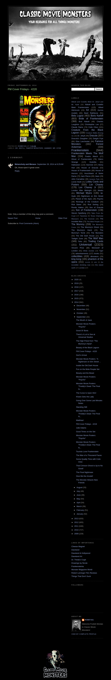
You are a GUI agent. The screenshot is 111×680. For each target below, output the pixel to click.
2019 (76, 283)
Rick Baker (76, 204)
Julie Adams (81, 428)
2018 (76, 287)
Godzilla (92, 162)
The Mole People (93, 221)
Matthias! (80, 420)
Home (37, 218)
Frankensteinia (77, 566)
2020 (76, 279)
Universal (85, 244)
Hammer (48, 148)
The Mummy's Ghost (90, 227)
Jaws (97, 176)
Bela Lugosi (77, 115)
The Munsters (97, 233)
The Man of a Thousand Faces (89, 455)
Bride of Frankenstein (91, 118)
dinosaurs (94, 256)
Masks (100, 190)
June (79, 495)
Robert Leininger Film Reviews (84, 573)
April (79, 502)
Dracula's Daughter (79, 138)
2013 (76, 518)
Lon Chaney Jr (87, 187)
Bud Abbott (84, 121)
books (96, 253)
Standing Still (81, 407)
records (87, 262)
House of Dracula (89, 168)
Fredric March (91, 156)
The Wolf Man (95, 238)
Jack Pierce (85, 176)
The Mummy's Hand (81, 230)
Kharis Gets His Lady (85, 397)
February (81, 510)
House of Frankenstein (81, 170)
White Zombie (88, 251)
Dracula (93, 135)
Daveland (75, 550)
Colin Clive (93, 127)
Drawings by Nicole (79, 563)
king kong (76, 259)
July (79, 491)
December (81, 305)
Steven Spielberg (78, 213)
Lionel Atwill (76, 182)
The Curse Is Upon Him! (86, 393)
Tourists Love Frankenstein (87, 451)
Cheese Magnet (78, 546)
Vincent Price (77, 248)
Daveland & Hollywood (80, 553)
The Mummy (77, 224)
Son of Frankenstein (86, 210)
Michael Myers (84, 193)
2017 (76, 291)
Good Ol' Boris (82, 330)
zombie (82, 268)
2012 (76, 522)
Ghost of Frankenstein (81, 159)
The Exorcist (89, 219)
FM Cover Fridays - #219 (86, 424)
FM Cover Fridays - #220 (86, 351)
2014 (76, 302)
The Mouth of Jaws (84, 320)
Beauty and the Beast (85, 373)
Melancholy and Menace (25, 164)
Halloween (75, 165)
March (79, 506)
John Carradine (77, 179)
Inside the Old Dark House (87, 365)
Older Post (62, 218)
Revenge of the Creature (87, 202)
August (80, 487)
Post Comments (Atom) (29, 223)
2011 (76, 526)
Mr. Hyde (57, 148)
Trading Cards (95, 241)
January (80, 514)
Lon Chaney (96, 184)
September (81, 317)
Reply (17, 171)
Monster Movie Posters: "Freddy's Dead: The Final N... (88, 386)
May (79, 499)
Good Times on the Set (85, 432)
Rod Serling (93, 204)
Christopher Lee (92, 124)
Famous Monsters (34, 148)
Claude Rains (77, 127)
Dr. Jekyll (20, 148)
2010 (76, 530)
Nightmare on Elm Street (92, 196)
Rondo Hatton (77, 207)
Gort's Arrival (81, 355)
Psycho (100, 199)
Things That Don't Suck (81, 576)
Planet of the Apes (84, 199)
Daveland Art (76, 556)
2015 (76, 298)
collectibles (76, 256)
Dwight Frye (98, 138)
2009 (76, 534)
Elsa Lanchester (83, 141)
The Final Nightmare (84, 472)
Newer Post (12, 218)
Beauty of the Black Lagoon (87, 347)
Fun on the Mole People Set (87, 369)
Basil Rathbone (91, 113)
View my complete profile (83, 634)
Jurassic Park (94, 179)
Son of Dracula (96, 207)
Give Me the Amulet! (84, 476)
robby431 (89, 620)
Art (87, 110)
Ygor (101, 251)
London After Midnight (81, 190)
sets (95, 262)
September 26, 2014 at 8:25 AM (50, 164)
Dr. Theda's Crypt (78, 560)
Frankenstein (80, 150)
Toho (80, 241)
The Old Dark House (85, 236)
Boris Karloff (97, 115)
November (81, 309)
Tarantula (83, 216)
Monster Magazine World (81, 569)
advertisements (81, 253)
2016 (76, 295)
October (80, 313)
